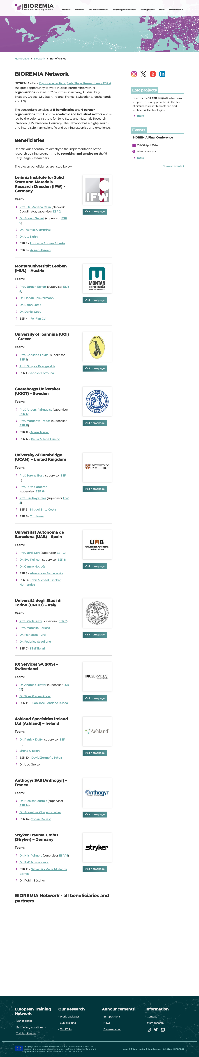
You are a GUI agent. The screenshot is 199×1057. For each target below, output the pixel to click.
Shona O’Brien (29, 751)
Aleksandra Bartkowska (46, 573)
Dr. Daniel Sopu (30, 312)
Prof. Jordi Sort (29, 553)
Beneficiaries (24, 1020)
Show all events (172, 166)
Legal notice (154, 1049)
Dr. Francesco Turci (32, 635)
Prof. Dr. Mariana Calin (35, 207)
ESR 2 (57, 211)
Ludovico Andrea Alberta (47, 243)
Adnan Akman (40, 250)
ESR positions (111, 1016)
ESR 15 (63, 855)
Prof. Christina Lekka (34, 355)
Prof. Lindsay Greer (32, 498)
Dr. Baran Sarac (30, 305)
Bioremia (178, 1049)
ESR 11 (23, 425)
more (140, 115)
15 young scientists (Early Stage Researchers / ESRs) (75, 83)
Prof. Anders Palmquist (35, 409)
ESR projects (68, 1022)
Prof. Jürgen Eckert (32, 287)
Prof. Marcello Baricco (34, 628)
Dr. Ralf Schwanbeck (34, 862)
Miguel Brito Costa (43, 509)
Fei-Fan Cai (38, 318)
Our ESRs (66, 1029)
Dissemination (176, 9)
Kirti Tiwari (37, 648)
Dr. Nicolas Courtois (33, 801)
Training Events (147, 9)
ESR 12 (23, 414)
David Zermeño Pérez (46, 757)
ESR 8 (62, 559)
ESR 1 (23, 359)
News (161, 9)
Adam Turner (39, 432)
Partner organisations (29, 1027)
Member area (155, 1022)
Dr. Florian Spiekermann (36, 298)
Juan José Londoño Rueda (49, 703)
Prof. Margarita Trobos (34, 421)
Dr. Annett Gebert (31, 218)
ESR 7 (63, 621)
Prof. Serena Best (31, 475)
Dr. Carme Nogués (32, 566)
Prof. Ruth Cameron (33, 487)
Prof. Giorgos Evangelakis (37, 366)
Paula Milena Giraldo (45, 439)
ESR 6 (40, 491)
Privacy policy (138, 1049)
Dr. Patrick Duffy (31, 739)
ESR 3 (61, 553)
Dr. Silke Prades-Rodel (35, 696)
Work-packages (69, 1016)
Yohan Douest (41, 819)
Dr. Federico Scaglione (35, 641)
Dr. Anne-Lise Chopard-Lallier (40, 812)
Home (125, 1049)
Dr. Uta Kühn (28, 236)
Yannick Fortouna (41, 373)
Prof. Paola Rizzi (30, 621)
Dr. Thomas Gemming (35, 230)
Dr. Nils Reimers (30, 855)
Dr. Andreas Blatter (32, 685)
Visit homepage (95, 211)
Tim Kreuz (37, 516)
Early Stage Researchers (124, 9)
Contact (152, 1016)
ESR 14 (24, 805)
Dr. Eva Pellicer (30, 559)
